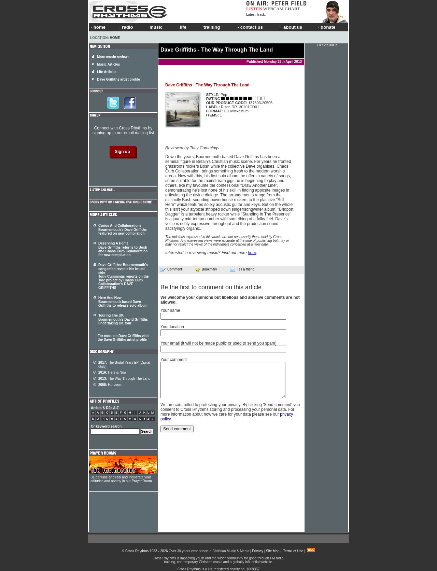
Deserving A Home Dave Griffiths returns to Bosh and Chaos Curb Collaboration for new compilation (122, 249)
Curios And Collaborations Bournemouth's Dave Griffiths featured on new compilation (122, 229)
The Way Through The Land (124, 378)
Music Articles (108, 64)
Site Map (272, 551)
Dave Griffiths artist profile (118, 79)
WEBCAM (273, 8)
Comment (171, 269)
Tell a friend (242, 269)
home (97, 27)
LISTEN (254, 8)
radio (125, 27)
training (209, 27)
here (252, 252)
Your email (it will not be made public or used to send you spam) (218, 343)
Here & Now (112, 372)
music (154, 27)
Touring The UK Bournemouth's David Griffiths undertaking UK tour (123, 319)
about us (290, 27)
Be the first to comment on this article (211, 287)
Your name (170, 310)
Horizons (110, 385)
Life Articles (106, 72)
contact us (250, 27)
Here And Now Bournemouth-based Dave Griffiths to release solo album (122, 301)
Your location (172, 326)
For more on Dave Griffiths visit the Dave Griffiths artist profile (123, 338)
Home (115, 38)
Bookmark (206, 269)
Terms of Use (293, 551)
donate (326, 27)
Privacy (257, 551)
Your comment (173, 359)
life (181, 27)
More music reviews (113, 57)
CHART (292, 8)
